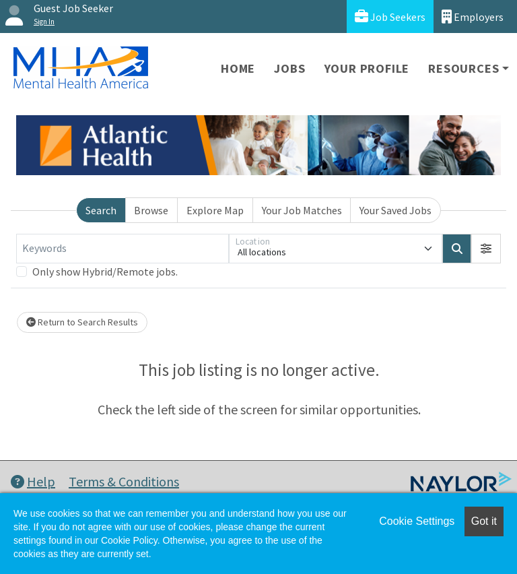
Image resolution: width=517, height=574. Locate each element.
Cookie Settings (416, 521)
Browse (151, 210)
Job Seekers (390, 16)
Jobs (289, 68)
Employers (473, 16)
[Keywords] (122, 248)
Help (33, 481)
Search (100, 210)
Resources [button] (463, 68)
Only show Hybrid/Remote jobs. (105, 271)
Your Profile (367, 68)
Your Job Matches (302, 210)
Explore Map (215, 210)
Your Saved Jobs (395, 210)
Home (238, 68)
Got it (484, 521)
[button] (486, 248)
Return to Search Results (82, 322)
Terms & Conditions (124, 481)
